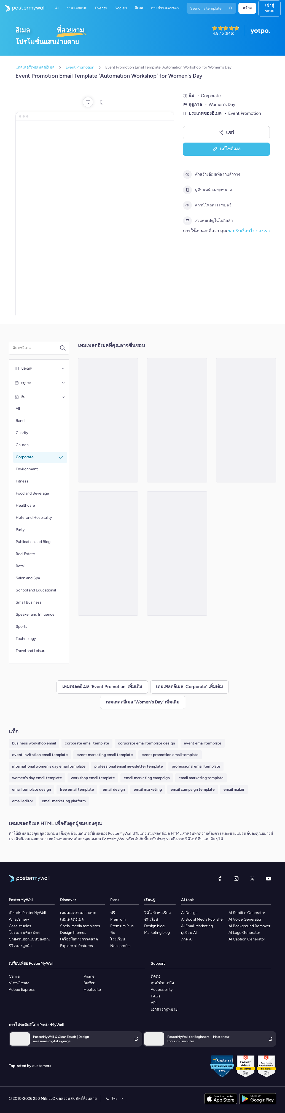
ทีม (112, 932)
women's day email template (37, 778)
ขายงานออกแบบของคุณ (29, 939)
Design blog (154, 926)
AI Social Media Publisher (202, 919)
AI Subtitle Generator (246, 912)
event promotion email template (170, 754)
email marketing (148, 789)
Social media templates (80, 926)
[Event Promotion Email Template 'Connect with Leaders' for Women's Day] (108, 420)
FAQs (155, 996)
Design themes (73, 932)
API (154, 1002)
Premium (118, 919)
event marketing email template (105, 754)
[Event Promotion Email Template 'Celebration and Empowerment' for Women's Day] (246, 420)
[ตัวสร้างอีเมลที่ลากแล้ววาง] (187, 174)
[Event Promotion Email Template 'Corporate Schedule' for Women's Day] (108, 553)
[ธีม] (63, 397)
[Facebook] (219, 878)
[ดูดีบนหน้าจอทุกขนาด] (187, 190)
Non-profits (120, 945)
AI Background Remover (249, 926)
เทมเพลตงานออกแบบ (78, 912)
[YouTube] (268, 878)
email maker (234, 789)
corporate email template (87, 743)
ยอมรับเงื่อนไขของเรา (248, 230)
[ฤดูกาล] (63, 383)
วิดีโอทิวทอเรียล (157, 912)
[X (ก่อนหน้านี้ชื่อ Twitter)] (252, 878)
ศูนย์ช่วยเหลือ (162, 983)
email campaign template (193, 789)
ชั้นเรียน (151, 919)
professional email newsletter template (128, 766)
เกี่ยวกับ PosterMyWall (27, 912)
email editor (22, 801)
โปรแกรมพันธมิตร (24, 932)
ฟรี (112, 912)
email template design (31, 789)
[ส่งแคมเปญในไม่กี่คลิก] (187, 220)
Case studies (20, 926)
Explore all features (76, 945)
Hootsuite (92, 989)
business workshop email (34, 743)
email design (114, 789)
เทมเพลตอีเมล (72, 919)
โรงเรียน (117, 939)
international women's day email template (48, 766)
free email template (77, 789)
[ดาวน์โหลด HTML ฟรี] (187, 205)
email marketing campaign (147, 778)
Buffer (89, 983)
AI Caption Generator (246, 939)
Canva (14, 976)
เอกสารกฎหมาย (164, 1009)
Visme (89, 976)
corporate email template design (146, 743)
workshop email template (93, 778)
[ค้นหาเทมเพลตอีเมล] (36, 348)
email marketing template (201, 778)
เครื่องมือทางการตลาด (79, 939)
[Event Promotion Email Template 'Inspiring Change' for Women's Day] (177, 420)
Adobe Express (22, 989)
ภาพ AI (187, 939)
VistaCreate (19, 983)
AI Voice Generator (245, 919)
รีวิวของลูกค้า (20, 945)
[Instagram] (236, 878)
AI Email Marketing (197, 926)
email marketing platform (64, 801)
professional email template (196, 766)
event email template (202, 743)
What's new (19, 919)
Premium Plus (122, 926)
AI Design (189, 912)
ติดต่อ (155, 976)
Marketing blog (157, 932)
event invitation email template (40, 754)
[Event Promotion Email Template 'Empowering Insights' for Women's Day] (177, 553)
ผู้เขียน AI (189, 932)
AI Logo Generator (244, 932)
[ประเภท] (63, 368)
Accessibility (162, 989)
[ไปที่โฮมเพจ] (22, 8)
